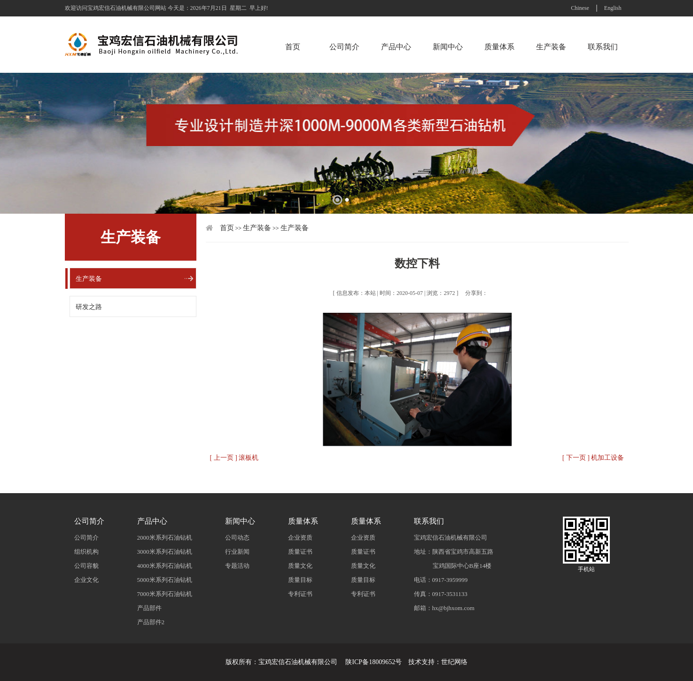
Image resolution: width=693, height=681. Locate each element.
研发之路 (89, 306)
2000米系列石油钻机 (164, 537)
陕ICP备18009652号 (373, 662)
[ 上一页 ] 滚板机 (234, 457)
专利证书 (300, 593)
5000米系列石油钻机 (164, 579)
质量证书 (300, 551)
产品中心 (396, 47)
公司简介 (344, 47)
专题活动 (237, 565)
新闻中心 (448, 47)
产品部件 (149, 607)
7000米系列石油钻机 (164, 593)
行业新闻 (237, 551)
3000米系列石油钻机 (164, 551)
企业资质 (300, 537)
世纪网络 (454, 662)
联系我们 (603, 47)
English (613, 8)
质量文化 (300, 565)
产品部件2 (151, 622)
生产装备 (551, 47)
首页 (292, 47)
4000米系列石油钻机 (164, 565)
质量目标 (300, 579)
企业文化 (86, 579)
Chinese (580, 8)
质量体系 (499, 47)
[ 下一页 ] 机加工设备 (593, 457)
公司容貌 (86, 565)
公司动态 (237, 537)
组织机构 (86, 551)
